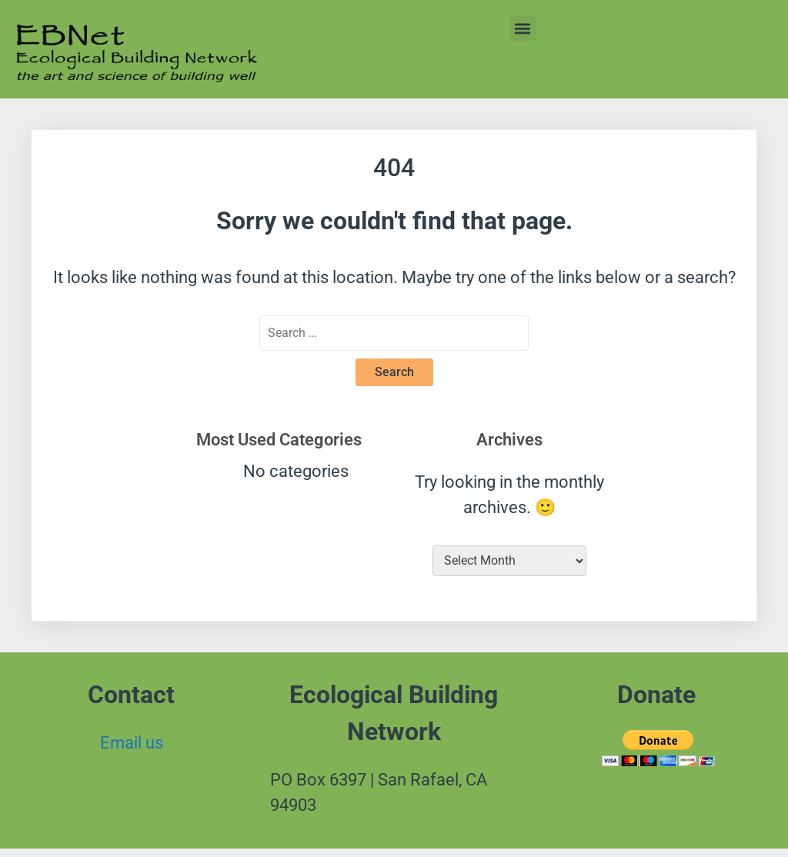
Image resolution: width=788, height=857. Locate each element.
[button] (523, 28)
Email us (131, 742)
